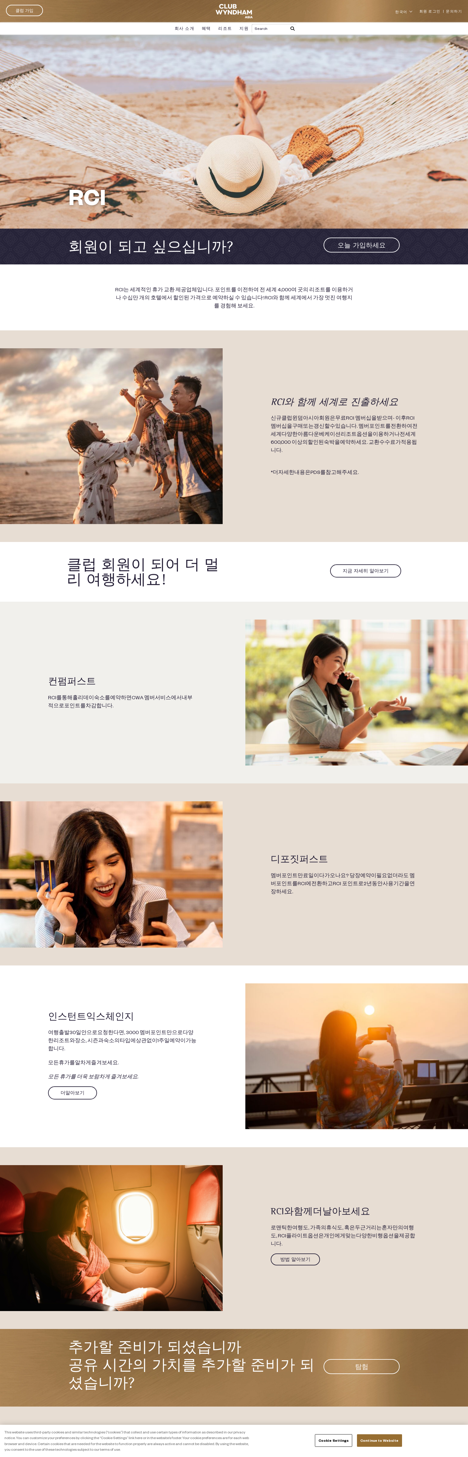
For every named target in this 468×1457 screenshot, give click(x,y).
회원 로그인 (430, 11)
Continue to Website (379, 1440)
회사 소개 (185, 28)
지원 (244, 28)
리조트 (225, 28)
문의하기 (454, 11)
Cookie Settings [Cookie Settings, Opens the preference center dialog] (333, 1440)
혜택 (206, 28)
